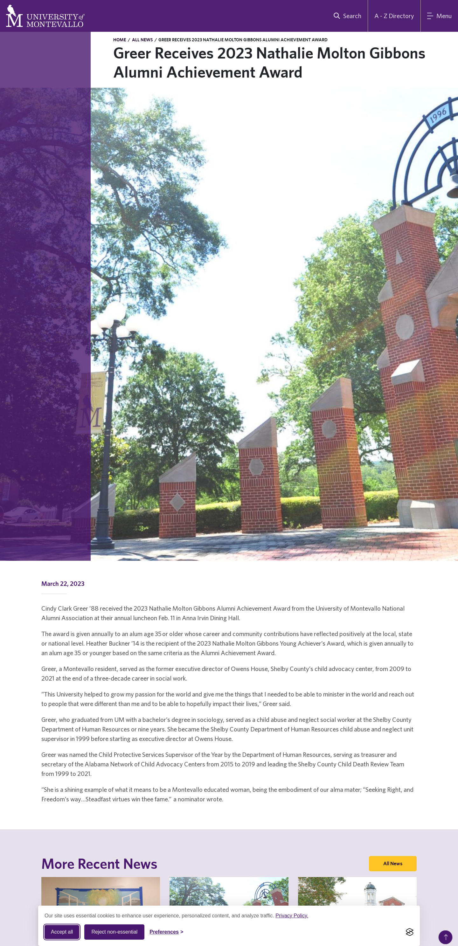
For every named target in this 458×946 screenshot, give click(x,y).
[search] (346, 16)
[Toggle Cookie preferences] (166, 932)
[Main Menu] (439, 16)
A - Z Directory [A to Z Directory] (394, 15)
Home (119, 39)
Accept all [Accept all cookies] (62, 932)
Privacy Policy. (291, 915)
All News (142, 39)
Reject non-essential (114, 932)
